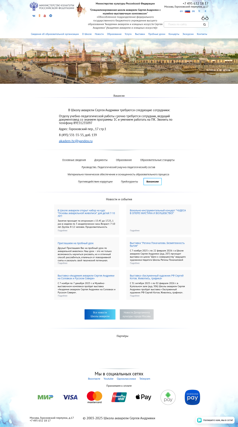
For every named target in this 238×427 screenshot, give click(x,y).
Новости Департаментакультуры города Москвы (137, 314)
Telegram (144, 378)
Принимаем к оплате (119, 385)
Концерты (174, 34)
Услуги (128, 34)
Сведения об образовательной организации (55, 34)
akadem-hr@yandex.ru (76, 140)
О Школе (87, 34)
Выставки (140, 34)
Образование (114, 34)
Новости (99, 34)
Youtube (108, 378)
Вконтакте (94, 378)
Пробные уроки (156, 34)
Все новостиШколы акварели (100, 314)
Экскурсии (188, 34)
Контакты (202, 34)
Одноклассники (126, 378)
